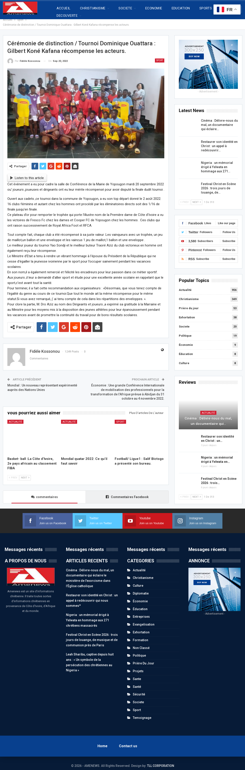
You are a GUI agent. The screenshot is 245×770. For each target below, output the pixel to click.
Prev (13, 472)
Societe (184, 321)
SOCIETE (125, 8)
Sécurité (139, 689)
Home (102, 741)
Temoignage (142, 713)
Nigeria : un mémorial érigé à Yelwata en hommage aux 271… (217, 162)
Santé (137, 682)
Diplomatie (141, 588)
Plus (202, 8)
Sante (137, 674)
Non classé (141, 643)
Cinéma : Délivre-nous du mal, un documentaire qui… (208, 416)
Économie (186, 340)
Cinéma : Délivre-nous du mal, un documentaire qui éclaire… (219, 120)
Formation (140, 635)
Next (25, 472)
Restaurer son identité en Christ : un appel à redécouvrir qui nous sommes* (92, 595)
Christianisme (189, 294)
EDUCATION (181, 8)
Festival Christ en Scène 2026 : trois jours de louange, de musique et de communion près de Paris (92, 635)
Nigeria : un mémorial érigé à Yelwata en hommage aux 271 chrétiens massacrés (87, 615)
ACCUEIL (63, 8)
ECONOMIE (153, 8)
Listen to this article (27, 173)
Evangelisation (143, 619)
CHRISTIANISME (93, 8)
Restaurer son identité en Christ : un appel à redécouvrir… (219, 141)
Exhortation (187, 312)
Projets (138, 666)
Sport (159, 55)
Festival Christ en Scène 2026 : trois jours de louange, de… (218, 183)
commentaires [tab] (44, 492)
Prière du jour (189, 303)
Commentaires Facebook (127, 492)
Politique (185, 330)
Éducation (186, 349)
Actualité (15, 416)
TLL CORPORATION (160, 761)
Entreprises (141, 611)
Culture (184, 358)
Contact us (128, 741)
